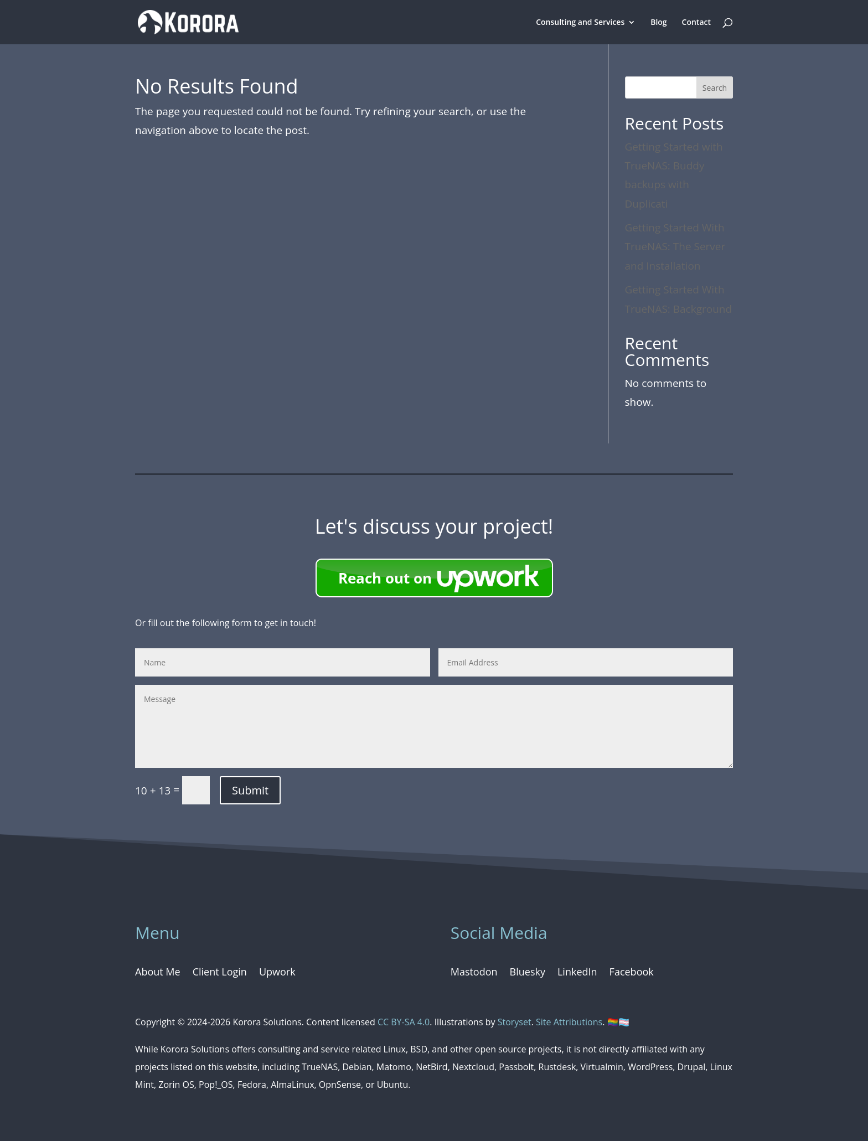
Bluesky (527, 973)
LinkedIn (577, 973)
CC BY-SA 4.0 (404, 1022)
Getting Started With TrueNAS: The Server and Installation (675, 246)
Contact (696, 22)
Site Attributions (569, 1022)
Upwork (277, 973)
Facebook (631, 973)
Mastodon (474, 973)
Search (714, 87)
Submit (250, 790)
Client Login (220, 973)
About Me (157, 973)
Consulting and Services (580, 22)
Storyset (514, 1022)
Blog (658, 22)
